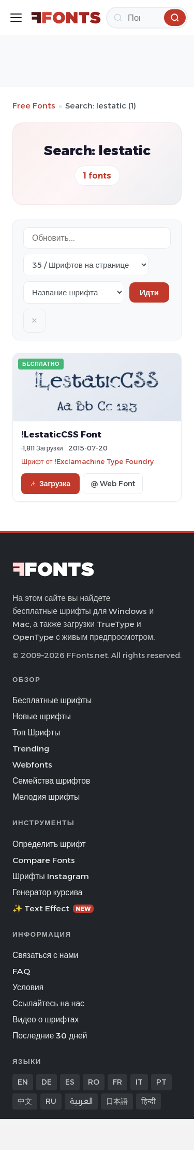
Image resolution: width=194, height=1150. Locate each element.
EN (23, 1082)
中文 (25, 1101)
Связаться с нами (45, 955)
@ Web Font (113, 483)
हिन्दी (148, 1101)
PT (161, 1082)
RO (93, 1082)
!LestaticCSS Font (61, 434)
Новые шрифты (41, 716)
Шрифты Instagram (50, 876)
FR (117, 1082)
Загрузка (50, 483)
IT (139, 1082)
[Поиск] (147, 18)
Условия (27, 987)
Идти (149, 292)
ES (69, 1082)
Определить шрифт (49, 844)
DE (46, 1082)
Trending (30, 749)
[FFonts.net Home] (66, 17)
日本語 (117, 1101)
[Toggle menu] (16, 17)
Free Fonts (33, 106)
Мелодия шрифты (46, 797)
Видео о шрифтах (45, 1019)
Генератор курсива (47, 892)
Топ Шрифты (36, 732)
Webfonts (32, 765)
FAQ (21, 971)
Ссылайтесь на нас (48, 1003)
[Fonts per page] (85, 265)
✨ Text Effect (53, 908)
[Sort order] (73, 292)
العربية (81, 1101)
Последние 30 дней (49, 1036)
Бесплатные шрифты (52, 700)
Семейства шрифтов (51, 781)
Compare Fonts (43, 860)
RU (51, 1101)
